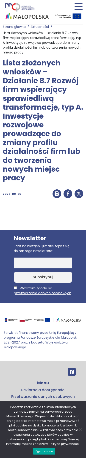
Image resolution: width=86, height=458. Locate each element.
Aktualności (41, 26)
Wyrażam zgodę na (42, 290)
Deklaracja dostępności (43, 390)
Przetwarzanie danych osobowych (43, 396)
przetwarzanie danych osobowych (42, 293)
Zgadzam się (44, 451)
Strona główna (15, 26)
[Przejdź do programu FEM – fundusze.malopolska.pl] (43, 321)
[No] (80, 429)
